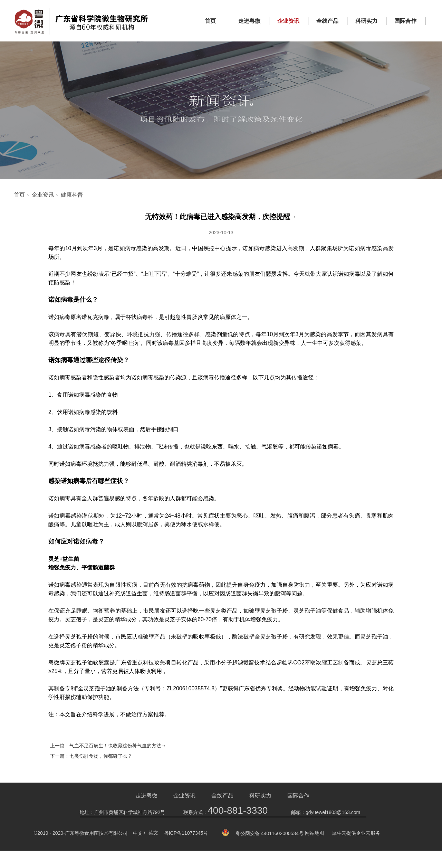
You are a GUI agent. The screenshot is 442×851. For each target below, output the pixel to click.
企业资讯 (288, 21)
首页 (210, 21)
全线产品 (327, 21)
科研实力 (366, 21)
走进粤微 (249, 21)
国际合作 (405, 21)
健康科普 (72, 195)
